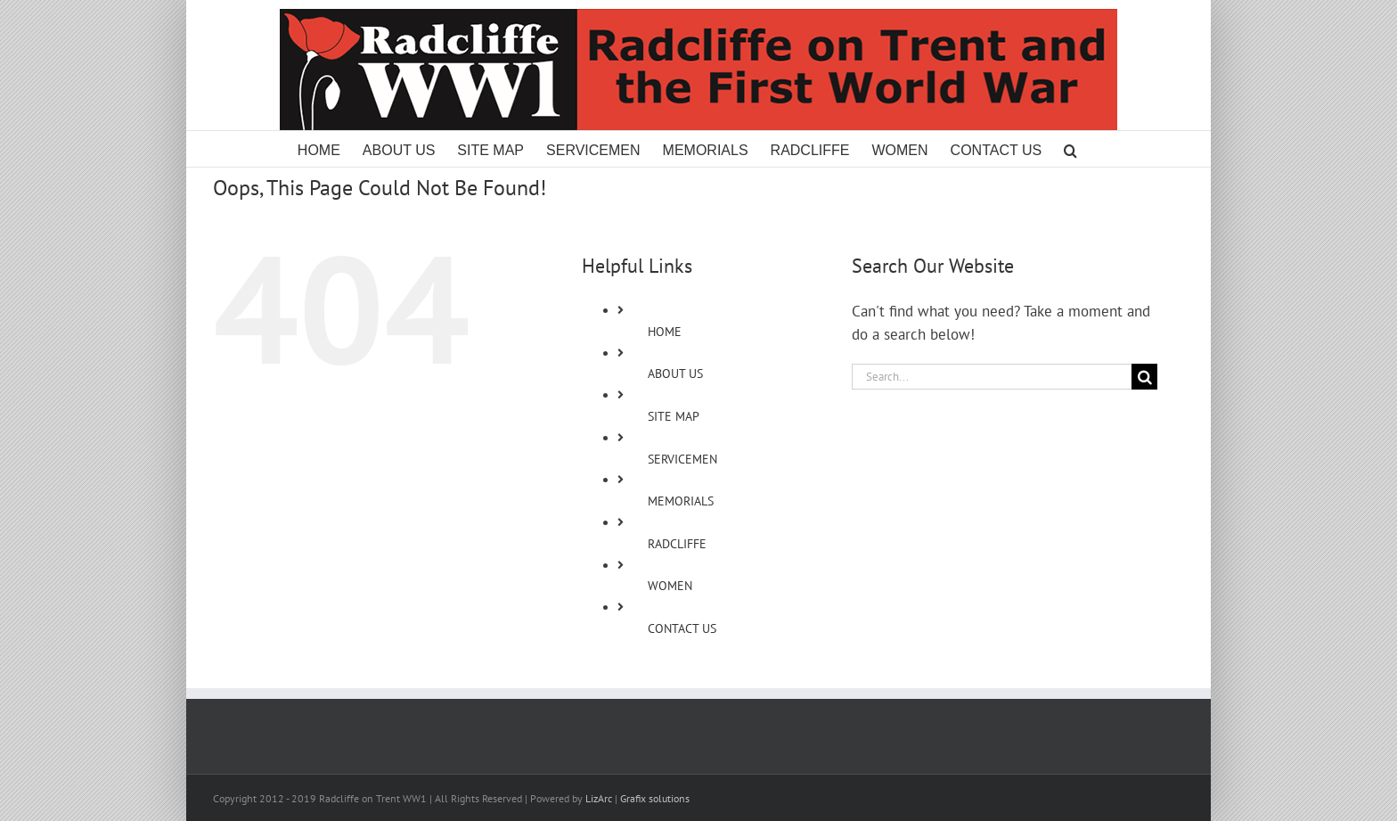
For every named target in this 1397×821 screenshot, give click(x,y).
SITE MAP (673, 416)
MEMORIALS (681, 501)
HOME (665, 332)
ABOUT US (675, 373)
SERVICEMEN (682, 459)
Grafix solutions (655, 798)
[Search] (1144, 377)
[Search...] (991, 377)
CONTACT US (682, 628)
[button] (1070, 149)
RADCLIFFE (677, 544)
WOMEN (670, 586)
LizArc (598, 798)
